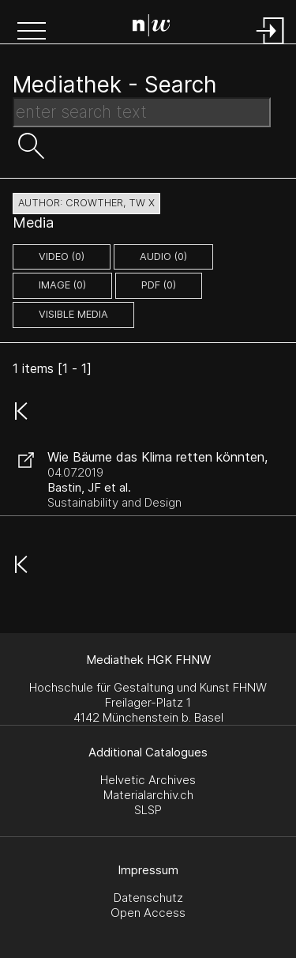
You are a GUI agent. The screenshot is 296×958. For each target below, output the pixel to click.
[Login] (271, 45)
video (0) (61, 256)
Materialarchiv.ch (148, 794)
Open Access (148, 912)
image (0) (62, 285)
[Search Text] (142, 112)
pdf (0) (158, 285)
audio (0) (163, 256)
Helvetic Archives (148, 779)
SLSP (148, 809)
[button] (32, 32)
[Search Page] (151, 27)
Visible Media (73, 314)
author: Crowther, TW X (86, 203)
